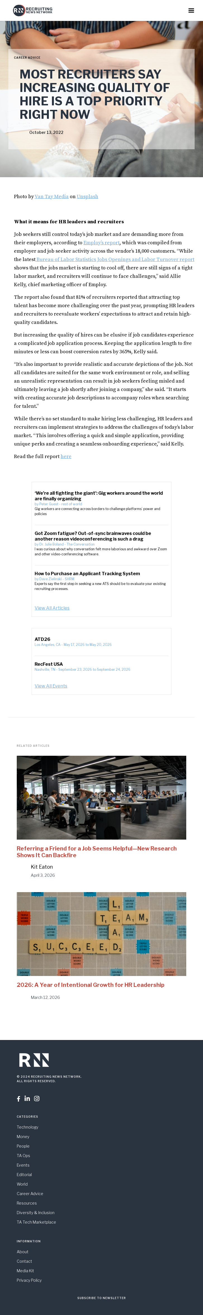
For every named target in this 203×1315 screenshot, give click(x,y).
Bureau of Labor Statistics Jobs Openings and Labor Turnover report (114, 259)
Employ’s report (101, 243)
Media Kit (25, 1270)
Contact (24, 1261)
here (66, 456)
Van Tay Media (52, 196)
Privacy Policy (29, 1280)
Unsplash (87, 196)
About (22, 1251)
